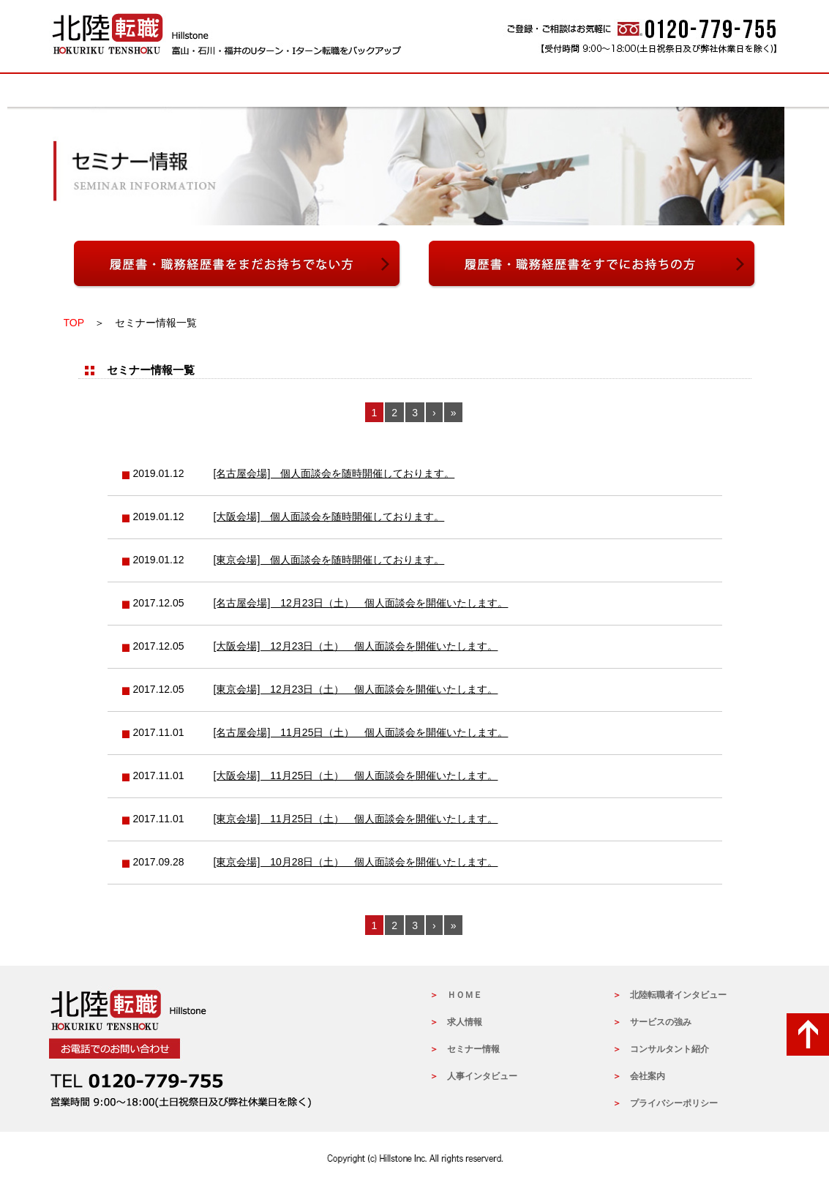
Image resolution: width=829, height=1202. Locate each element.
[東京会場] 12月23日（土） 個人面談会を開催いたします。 (356, 689)
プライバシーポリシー (674, 1103)
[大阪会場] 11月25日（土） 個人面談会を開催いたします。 (356, 775)
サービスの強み (303, 90)
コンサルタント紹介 (669, 1049)
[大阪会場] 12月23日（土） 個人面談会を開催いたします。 (356, 646)
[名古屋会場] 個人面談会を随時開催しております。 (334, 473)
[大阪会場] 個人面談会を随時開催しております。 (329, 516)
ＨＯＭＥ (464, 995)
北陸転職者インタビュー (641, 90)
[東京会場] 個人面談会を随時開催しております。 (329, 560)
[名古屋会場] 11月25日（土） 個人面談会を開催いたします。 (361, 732)
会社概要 (743, 90)
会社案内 (647, 1076)
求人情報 (140, 90)
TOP (74, 322)
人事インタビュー (524, 90)
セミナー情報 (214, 90)
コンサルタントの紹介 (412, 90)
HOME (78, 90)
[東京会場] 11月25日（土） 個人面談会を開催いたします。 (356, 819)
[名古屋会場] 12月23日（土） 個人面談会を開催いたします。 (361, 603)
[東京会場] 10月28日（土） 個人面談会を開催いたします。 (356, 862)
